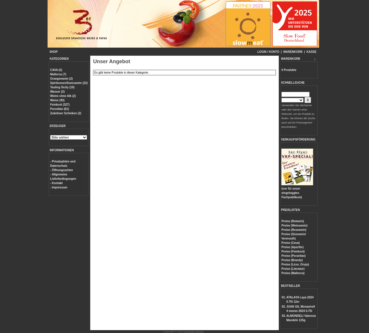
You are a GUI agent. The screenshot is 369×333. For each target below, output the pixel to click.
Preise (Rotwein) (292, 221)
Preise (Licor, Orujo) (295, 264)
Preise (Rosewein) (293, 229)
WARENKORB (293, 51)
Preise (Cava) (290, 242)
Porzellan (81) (59, 109)
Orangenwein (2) (61, 78)
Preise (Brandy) (292, 260)
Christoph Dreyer (194, 331)
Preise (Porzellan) (293, 255)
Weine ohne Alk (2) (63, 96)
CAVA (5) (56, 70)
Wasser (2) (57, 91)
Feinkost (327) (59, 104)
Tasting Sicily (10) (62, 87)
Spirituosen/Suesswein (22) (69, 83)
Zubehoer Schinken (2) (65, 113)
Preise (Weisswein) (294, 225)
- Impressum (58, 187)
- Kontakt (56, 183)
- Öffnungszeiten (61, 170)
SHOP (54, 51)
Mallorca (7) (58, 74)
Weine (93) (57, 100)
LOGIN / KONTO (268, 51)
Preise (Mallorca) (292, 273)
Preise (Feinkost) (293, 251)
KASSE (311, 51)
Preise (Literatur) (292, 268)
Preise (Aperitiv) (292, 247)
